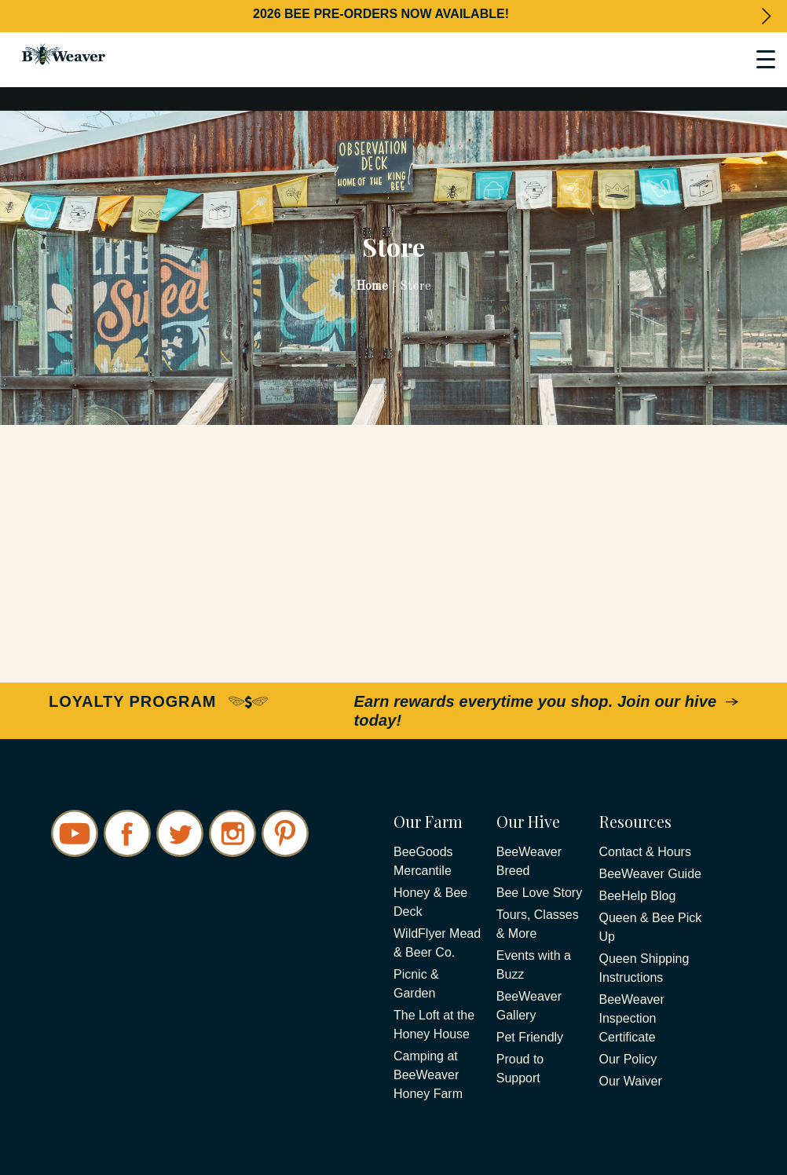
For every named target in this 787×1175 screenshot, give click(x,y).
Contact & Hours (645, 851)
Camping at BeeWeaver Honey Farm (428, 1074)
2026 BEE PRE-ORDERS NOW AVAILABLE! (381, 13)
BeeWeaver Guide (650, 873)
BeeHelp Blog (637, 895)
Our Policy (628, 1059)
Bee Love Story (539, 892)
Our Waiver (630, 1081)
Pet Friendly (529, 1037)
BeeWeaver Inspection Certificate (631, 1018)
